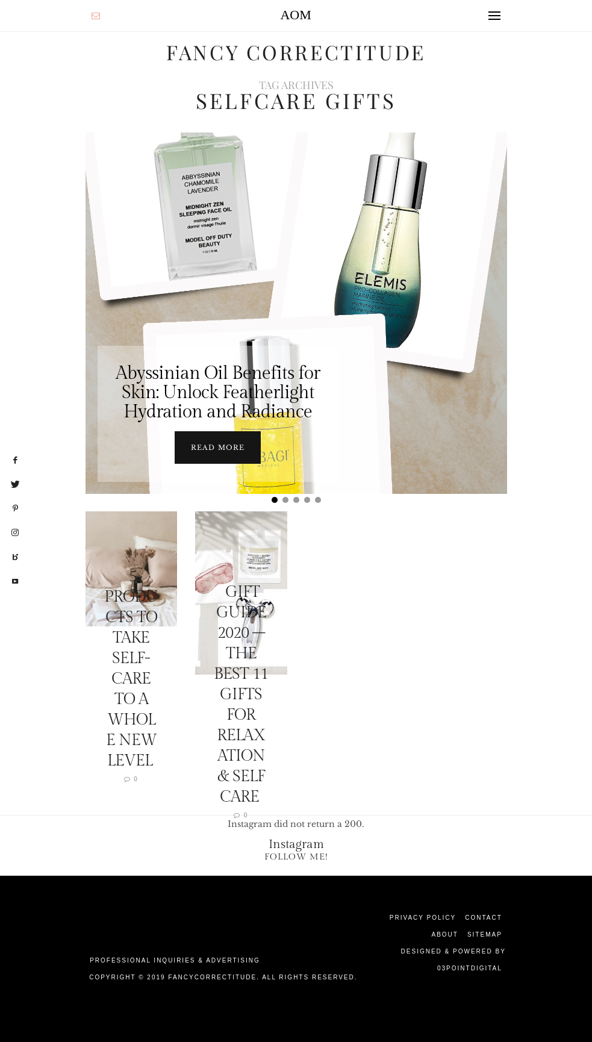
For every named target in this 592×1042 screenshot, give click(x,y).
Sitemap (484, 934)
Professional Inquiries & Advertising (175, 959)
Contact (483, 917)
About (444, 934)
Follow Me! (296, 856)
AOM (295, 14)
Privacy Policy (423, 917)
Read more (218, 447)
